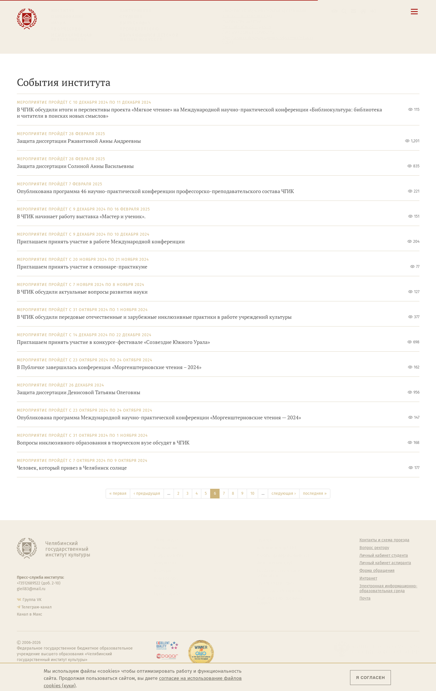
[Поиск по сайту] (344, 11)
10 (252, 493)
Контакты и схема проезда (247, 16)
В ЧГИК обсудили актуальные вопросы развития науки (82, 292)
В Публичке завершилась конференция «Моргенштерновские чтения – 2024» (109, 367)
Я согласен (370, 677)
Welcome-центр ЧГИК (277, 548)
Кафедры (162, 570)
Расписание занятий (241, 21)
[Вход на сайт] (373, 11)
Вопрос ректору (374, 548)
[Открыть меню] (414, 15)
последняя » (315, 493)
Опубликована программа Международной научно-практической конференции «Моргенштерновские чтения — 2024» (159, 417)
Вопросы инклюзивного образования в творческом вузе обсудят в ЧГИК (103, 442)
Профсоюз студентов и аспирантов (278, 573)
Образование (67, 17)
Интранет (368, 578)
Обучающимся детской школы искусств (149, 37)
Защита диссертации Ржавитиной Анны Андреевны (79, 141)
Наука (58, 23)
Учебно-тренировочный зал (283, 555)
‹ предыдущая (147, 493)
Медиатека (164, 586)
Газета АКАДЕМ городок (279, 591)
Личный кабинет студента (246, 27)
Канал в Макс (29, 614)
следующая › (284, 493)
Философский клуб (274, 563)
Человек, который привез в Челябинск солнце (72, 467)
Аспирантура (166, 578)
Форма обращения (377, 570)
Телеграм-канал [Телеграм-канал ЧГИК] (36, 607)
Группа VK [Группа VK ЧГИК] (32, 599)
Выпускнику (135, 23)
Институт (63, 11)
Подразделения (169, 555)
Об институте (166, 540)
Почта (365, 598)
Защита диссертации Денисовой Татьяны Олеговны (78, 392)
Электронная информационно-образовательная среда (268, 40)
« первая (117, 493)
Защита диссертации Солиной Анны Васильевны (75, 166)
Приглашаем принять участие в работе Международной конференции (101, 241)
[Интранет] (363, 11)
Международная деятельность (71, 37)
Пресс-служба (167, 594)
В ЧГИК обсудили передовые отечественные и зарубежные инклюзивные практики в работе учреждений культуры (154, 317)
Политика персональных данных (280, 601)
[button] (334, 11)
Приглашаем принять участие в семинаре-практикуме (82, 266)
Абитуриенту (136, 11)
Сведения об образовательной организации (264, 11)
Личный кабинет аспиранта (248, 32)
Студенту (131, 17)
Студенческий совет (275, 583)
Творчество (66, 29)
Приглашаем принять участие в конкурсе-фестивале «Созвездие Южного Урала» (113, 342)
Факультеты (165, 563)
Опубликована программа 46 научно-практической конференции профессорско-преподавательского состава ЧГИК (155, 191)
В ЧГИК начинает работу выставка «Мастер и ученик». (81, 216)
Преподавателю (139, 29)
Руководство (166, 548)
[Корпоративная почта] (353, 11)
